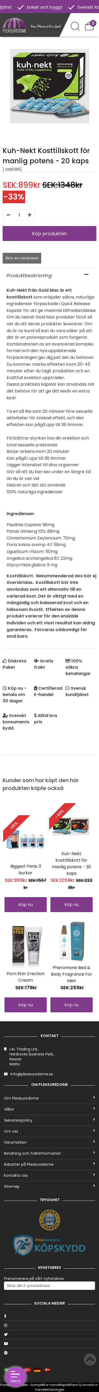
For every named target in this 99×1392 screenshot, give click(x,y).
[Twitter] (49, 1334)
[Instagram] (49, 1325)
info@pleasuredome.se (31, 1074)
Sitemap (49, 1186)
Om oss (49, 1131)
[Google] (49, 1352)
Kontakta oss (49, 1175)
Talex (23, 1385)
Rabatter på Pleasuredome (49, 1164)
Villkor (49, 1109)
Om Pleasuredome (49, 1098)
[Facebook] (49, 1316)
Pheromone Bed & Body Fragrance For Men (71, 974)
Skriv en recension (22, 258)
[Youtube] (49, 1343)
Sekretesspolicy (49, 1120)
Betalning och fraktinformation (49, 1153)
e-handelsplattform (62, 1385)
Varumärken (49, 1142)
